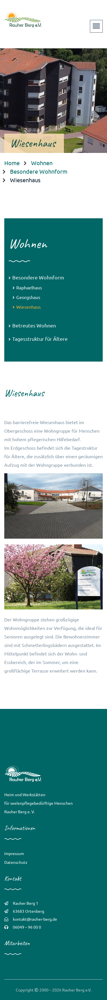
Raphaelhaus (27, 287)
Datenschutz (15, 862)
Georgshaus (26, 297)
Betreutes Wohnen (32, 325)
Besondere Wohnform (38, 171)
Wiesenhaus (27, 307)
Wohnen (42, 162)
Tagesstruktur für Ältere (38, 339)
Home (12, 162)
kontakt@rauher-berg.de (35, 919)
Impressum (14, 853)
